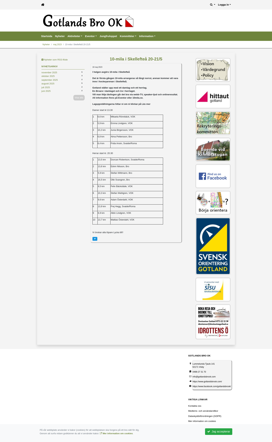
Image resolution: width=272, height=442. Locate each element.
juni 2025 (46, 91)
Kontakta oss (194, 406)
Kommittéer (127, 36)
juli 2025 (45, 87)
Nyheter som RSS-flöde (54, 59)
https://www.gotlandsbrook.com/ (207, 381)
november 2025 (49, 72)
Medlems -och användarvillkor (203, 411)
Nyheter (60, 36)
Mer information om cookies (202, 421)
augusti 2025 (47, 83)
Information (146, 36)
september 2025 (49, 80)
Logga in (223, 4)
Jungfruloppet (108, 36)
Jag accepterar (218, 431)
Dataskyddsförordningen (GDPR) (204, 416)
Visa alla (79, 97)
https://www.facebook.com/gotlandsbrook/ (212, 386)
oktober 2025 (48, 76)
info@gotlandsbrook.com (204, 376)
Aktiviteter (73, 36)
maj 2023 (57, 44)
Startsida (46, 36)
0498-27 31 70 (199, 372)
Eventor (90, 36)
